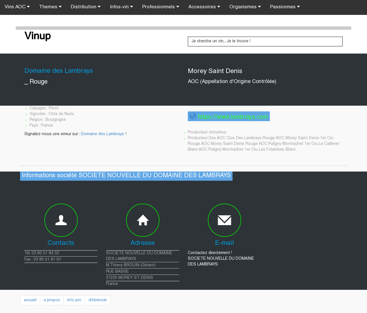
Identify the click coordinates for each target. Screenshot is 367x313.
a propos (52, 300)
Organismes (245, 7)
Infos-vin (121, 7)
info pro (74, 300)
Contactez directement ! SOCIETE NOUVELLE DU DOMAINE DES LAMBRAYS (221, 259)
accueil (30, 300)
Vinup (37, 37)
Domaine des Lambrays (102, 134)
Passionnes (285, 7)
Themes (50, 7)
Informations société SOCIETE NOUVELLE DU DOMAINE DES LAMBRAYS (126, 176)
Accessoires (204, 7)
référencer (98, 300)
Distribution (86, 7)
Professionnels (160, 7)
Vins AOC (17, 7)
